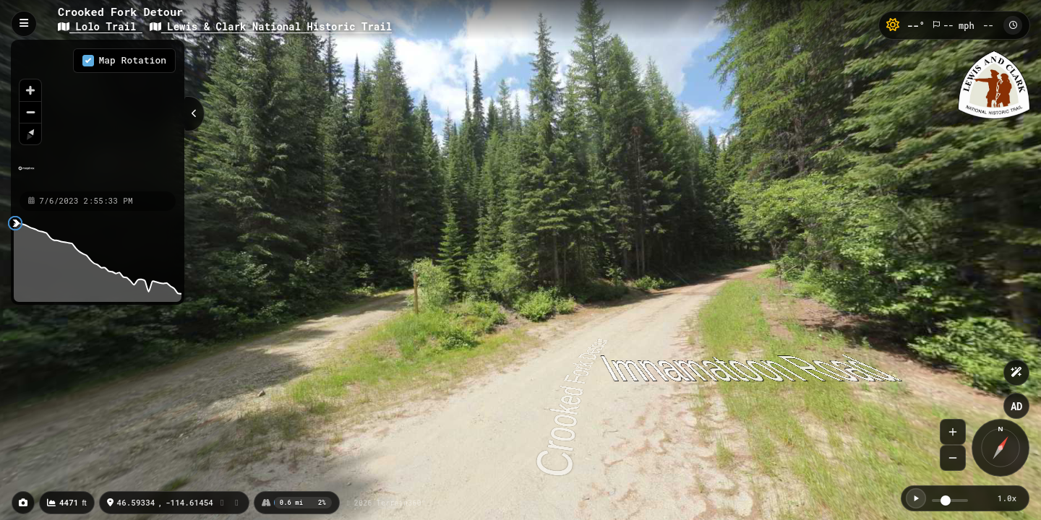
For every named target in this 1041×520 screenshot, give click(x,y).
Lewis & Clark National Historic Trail (271, 26)
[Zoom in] (30, 90)
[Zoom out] (30, 112)
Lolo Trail (100, 26)
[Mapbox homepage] (26, 174)
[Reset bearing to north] (30, 133)
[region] (97, 115)
